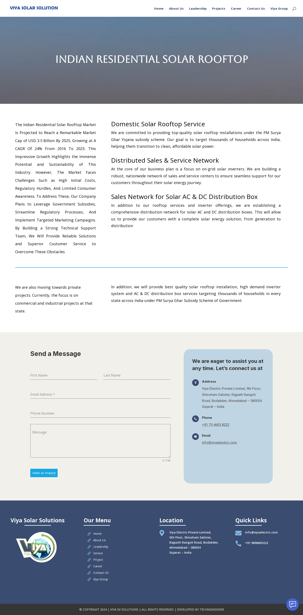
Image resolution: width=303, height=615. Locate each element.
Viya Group (279, 9)
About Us (176, 9)
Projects (218, 9)
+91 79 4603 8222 (215, 425)
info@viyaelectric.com (219, 443)
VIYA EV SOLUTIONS (124, 609)
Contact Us (256, 9)
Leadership (198, 9)
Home (158, 9)
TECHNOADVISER (212, 609)
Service (98, 553)
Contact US (101, 573)
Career (236, 9)
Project (98, 560)
